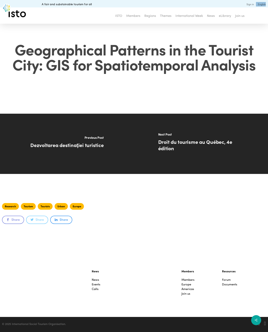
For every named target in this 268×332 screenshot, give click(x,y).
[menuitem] (262, 4)
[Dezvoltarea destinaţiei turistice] (67, 144)
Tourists (45, 206)
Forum (226, 279)
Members (188, 279)
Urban (61, 206)
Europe (77, 206)
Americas (187, 288)
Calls (95, 288)
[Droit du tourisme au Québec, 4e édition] (201, 144)
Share (13, 219)
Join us (185, 293)
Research (10, 206)
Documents (229, 284)
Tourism (28, 206)
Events (96, 284)
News (95, 279)
